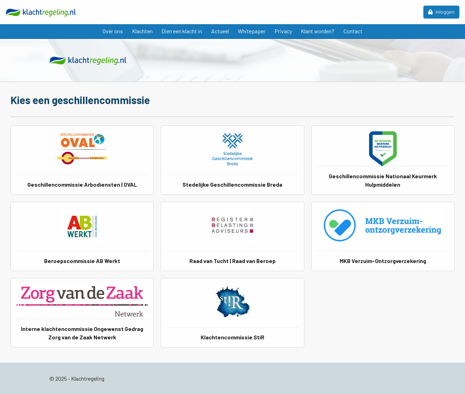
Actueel (220, 31)
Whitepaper (251, 31)
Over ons (113, 31)
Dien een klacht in (181, 31)
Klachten (142, 31)
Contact (352, 31)
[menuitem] (112, 31)
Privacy (283, 31)
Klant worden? (317, 31)
